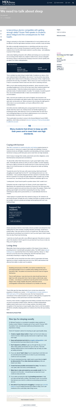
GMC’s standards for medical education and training (23, 147)
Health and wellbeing (15, 221)
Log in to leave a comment (29, 405)
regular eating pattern (37, 340)
